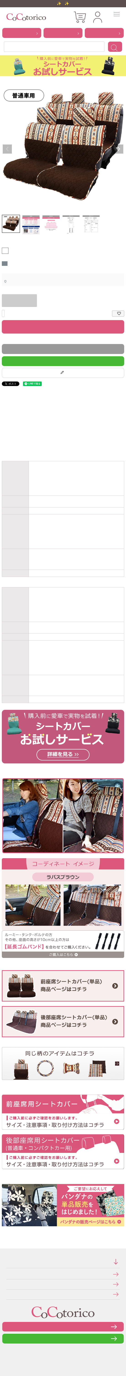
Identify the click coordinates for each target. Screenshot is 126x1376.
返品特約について (3, 339)
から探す (21, 32)
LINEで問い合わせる (63, 1338)
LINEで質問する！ (63, 361)
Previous (7, 149)
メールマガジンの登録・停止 (7, 1294)
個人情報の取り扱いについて (7, 1284)
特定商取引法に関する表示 (7, 1274)
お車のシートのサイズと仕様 (4, 446)
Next (118, 149)
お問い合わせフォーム (63, 1326)
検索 (115, 47)
